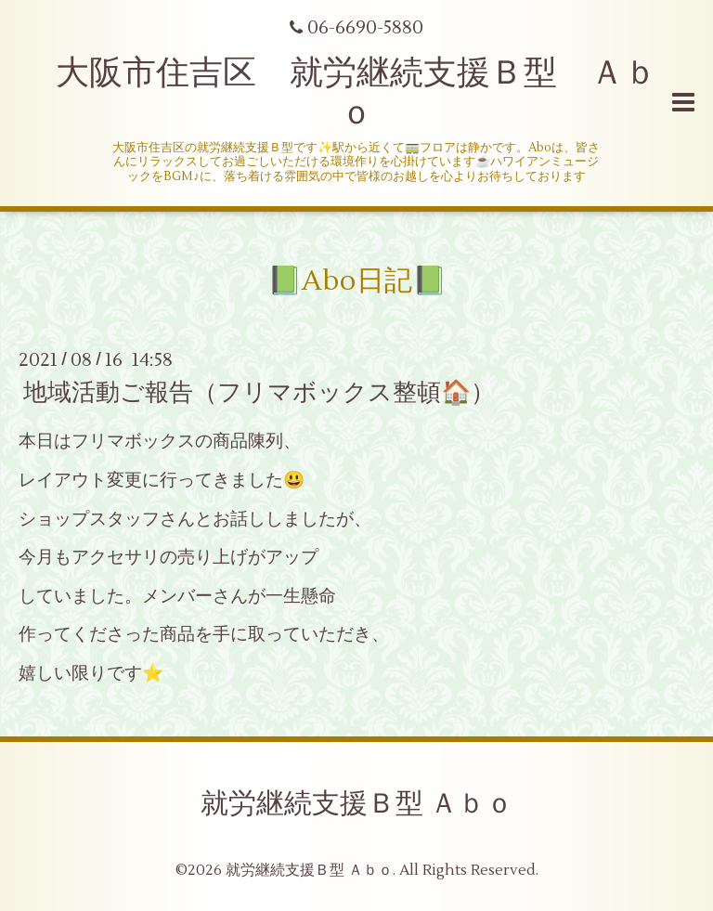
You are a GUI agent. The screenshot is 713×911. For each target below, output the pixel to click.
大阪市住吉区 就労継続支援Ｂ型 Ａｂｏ (356, 93)
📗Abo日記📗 (357, 281)
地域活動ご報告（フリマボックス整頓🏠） (259, 393)
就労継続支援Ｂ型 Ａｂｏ (357, 804)
